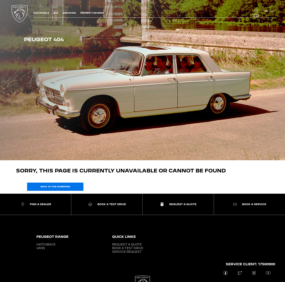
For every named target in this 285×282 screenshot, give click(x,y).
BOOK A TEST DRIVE (127, 248)
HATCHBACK (46, 244)
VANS (40, 248)
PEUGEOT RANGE (52, 237)
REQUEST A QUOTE (127, 244)
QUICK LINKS (124, 237)
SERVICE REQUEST (127, 251)
